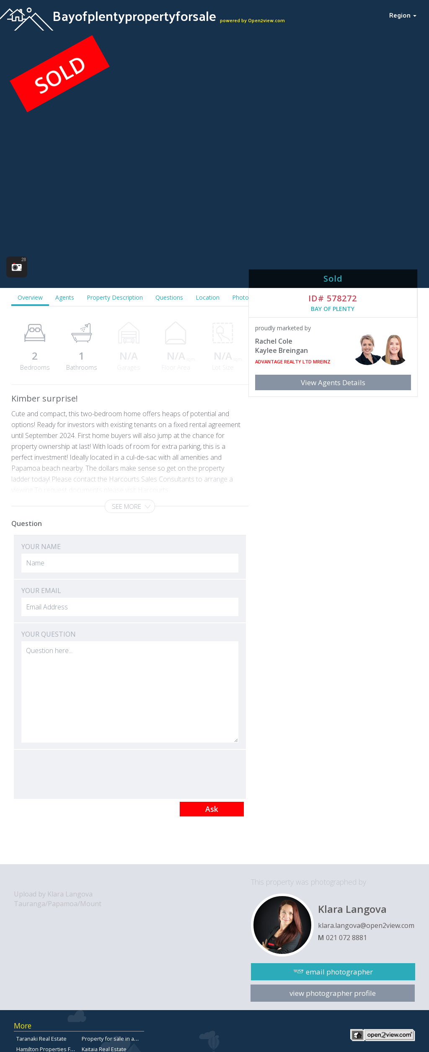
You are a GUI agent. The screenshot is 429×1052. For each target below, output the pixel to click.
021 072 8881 (346, 937)
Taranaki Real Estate (41, 1038)
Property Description (115, 297)
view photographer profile (332, 993)
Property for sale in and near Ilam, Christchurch (140, 1038)
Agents (64, 297)
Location (208, 297)
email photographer (339, 972)
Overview (30, 297)
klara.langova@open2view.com (366, 925)
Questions (169, 297)
